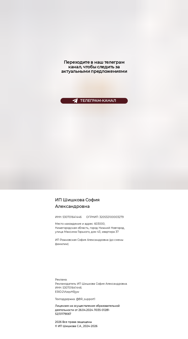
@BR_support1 (85, 299)
